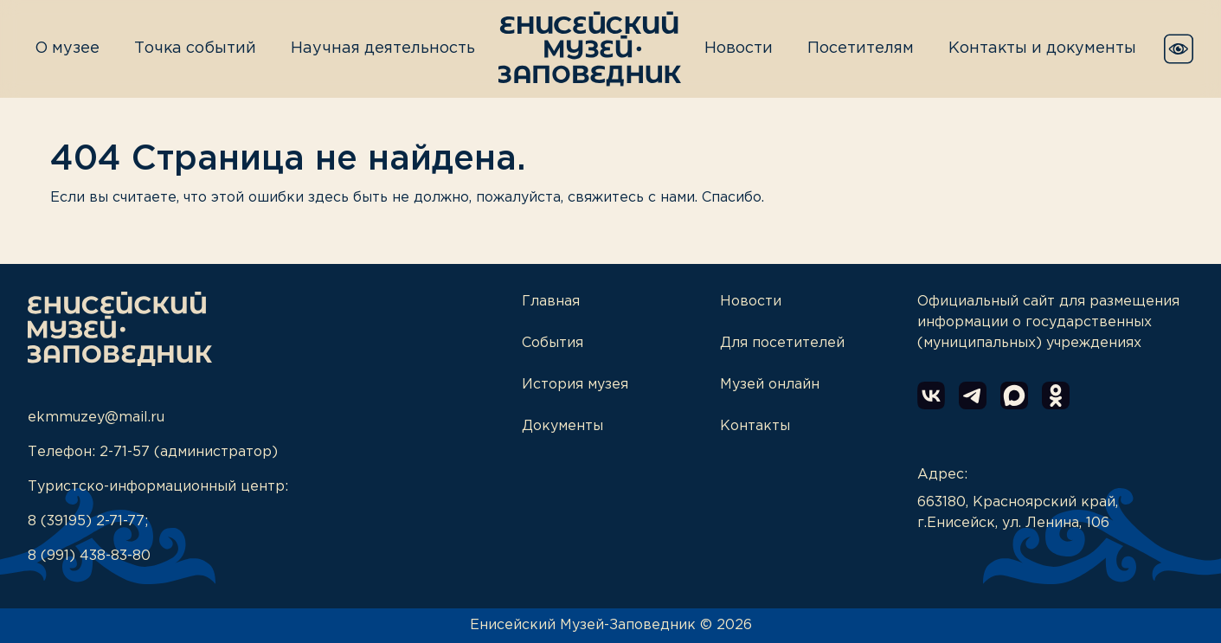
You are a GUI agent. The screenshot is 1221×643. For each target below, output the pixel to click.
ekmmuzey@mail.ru (96, 417)
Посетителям (860, 48)
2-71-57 (125, 452)
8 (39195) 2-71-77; (88, 521)
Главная (551, 301)
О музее (67, 48)
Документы (562, 426)
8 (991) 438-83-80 (89, 556)
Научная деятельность (383, 48)
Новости (738, 48)
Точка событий (195, 48)
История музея (575, 384)
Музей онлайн (769, 384)
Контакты (755, 426)
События (552, 343)
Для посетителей (782, 343)
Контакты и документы (1042, 48)
